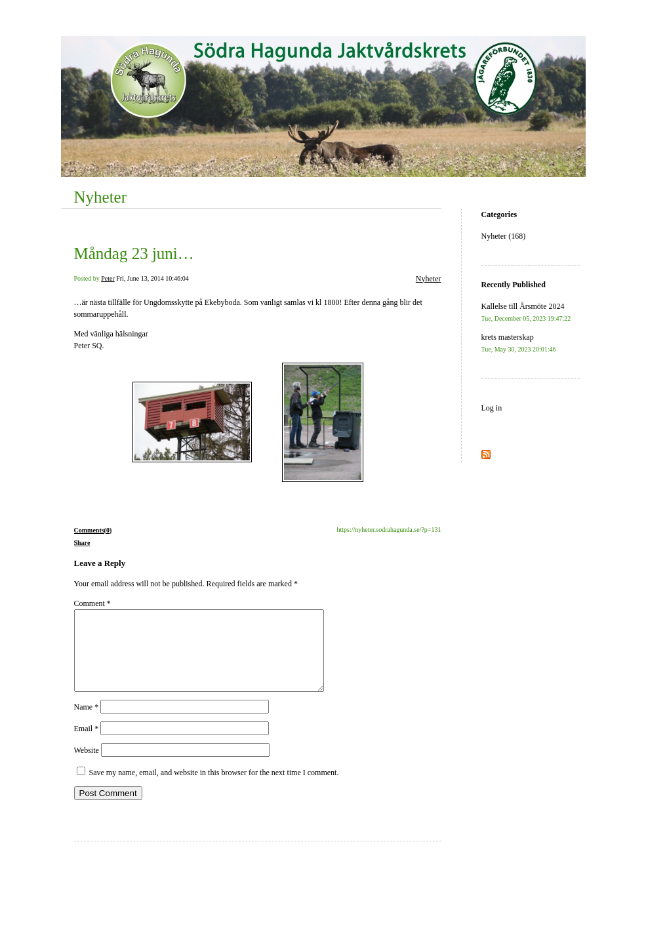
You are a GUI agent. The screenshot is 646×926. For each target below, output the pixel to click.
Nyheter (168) (503, 236)
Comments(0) (93, 530)
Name (86, 722)
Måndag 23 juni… (134, 253)
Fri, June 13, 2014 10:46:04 (152, 278)
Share (82, 542)
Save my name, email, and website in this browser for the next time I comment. (214, 788)
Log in (491, 408)
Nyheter (100, 197)
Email (86, 744)
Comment (92, 603)
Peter (108, 278)
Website (86, 766)
